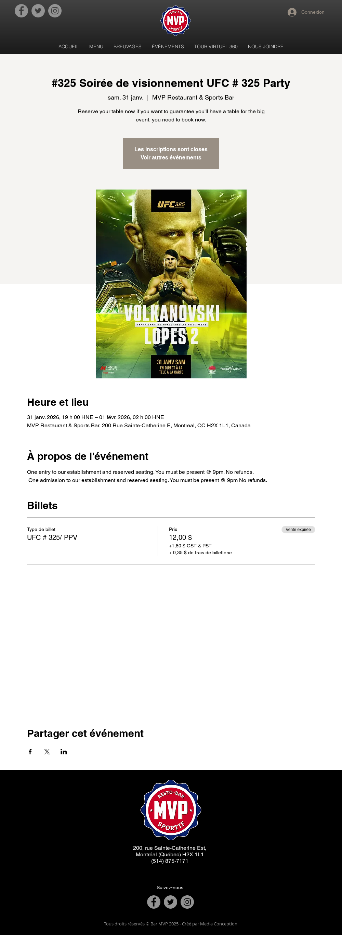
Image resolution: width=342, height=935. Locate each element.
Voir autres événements (171, 157)
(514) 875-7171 (169, 861)
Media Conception (218, 924)
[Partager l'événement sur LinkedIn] (64, 751)
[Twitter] (38, 10)
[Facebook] (21, 10)
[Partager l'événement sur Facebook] (30, 751)
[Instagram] (55, 10)
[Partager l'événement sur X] (47, 751)
